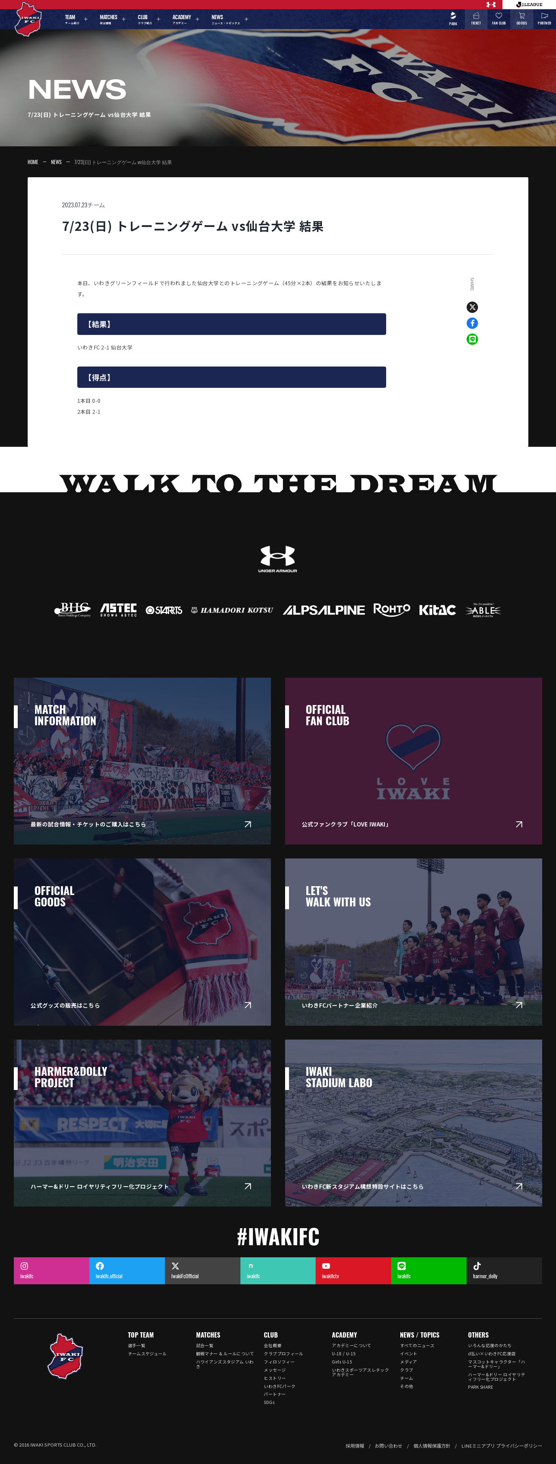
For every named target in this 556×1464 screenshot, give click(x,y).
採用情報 (355, 1445)
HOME (33, 162)
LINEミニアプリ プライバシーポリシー (501, 1445)
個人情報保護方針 (431, 1445)
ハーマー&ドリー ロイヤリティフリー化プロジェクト (496, 1376)
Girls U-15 (342, 1362)
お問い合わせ (388, 1445)
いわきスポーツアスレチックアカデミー (360, 1372)
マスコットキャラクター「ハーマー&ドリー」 (496, 1364)
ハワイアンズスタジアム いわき (225, 1364)
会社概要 (272, 1345)
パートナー (275, 1394)
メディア (408, 1362)
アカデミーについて (351, 1345)
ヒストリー (275, 1378)
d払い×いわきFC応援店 (492, 1353)
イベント (408, 1353)
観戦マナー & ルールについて (225, 1353)
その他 (406, 1386)
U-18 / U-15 (344, 1353)
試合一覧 (204, 1345)
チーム (96, 204)
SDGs (269, 1402)
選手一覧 (136, 1345)
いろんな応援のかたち (490, 1345)
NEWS (56, 162)
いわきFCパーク (279, 1386)
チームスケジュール (147, 1353)
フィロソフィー (279, 1362)
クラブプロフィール (283, 1353)
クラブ (406, 1370)
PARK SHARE (481, 1387)
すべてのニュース (417, 1345)
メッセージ (275, 1370)
